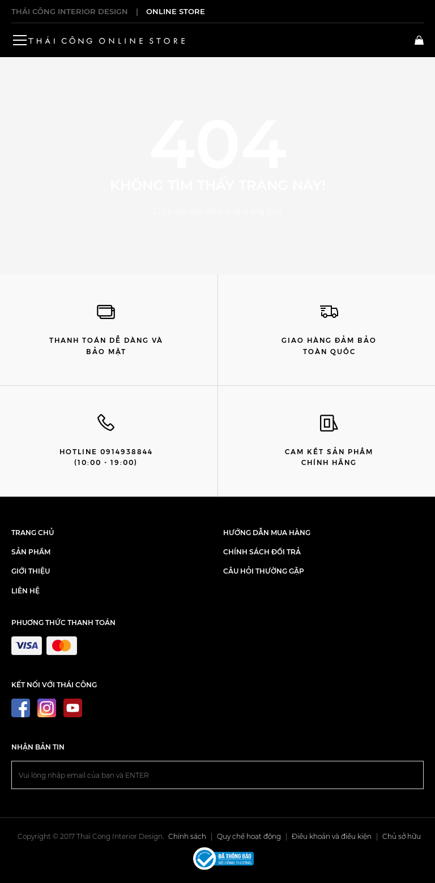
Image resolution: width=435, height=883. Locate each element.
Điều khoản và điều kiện (332, 836)
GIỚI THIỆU (30, 571)
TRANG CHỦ (32, 532)
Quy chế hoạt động (249, 836)
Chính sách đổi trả (262, 552)
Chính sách (187, 836)
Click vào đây (178, 211)
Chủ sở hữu (401, 836)
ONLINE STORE (175, 11)
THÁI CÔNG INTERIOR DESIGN (69, 11)
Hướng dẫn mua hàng (266, 532)
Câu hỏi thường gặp (263, 571)
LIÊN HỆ (25, 591)
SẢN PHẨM (30, 552)
